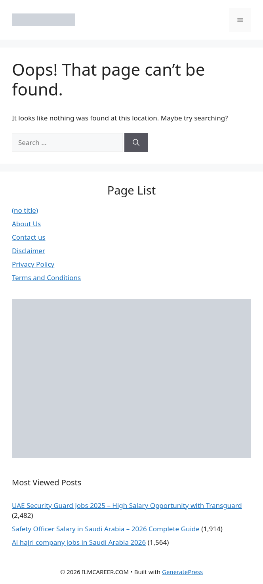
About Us (26, 223)
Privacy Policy (33, 264)
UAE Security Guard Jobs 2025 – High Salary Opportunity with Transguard (127, 505)
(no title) (25, 210)
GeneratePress (182, 572)
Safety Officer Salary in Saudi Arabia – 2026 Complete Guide (106, 528)
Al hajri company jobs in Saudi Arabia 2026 (79, 542)
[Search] (136, 142)
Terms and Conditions (46, 277)
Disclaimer (28, 250)
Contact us (29, 237)
